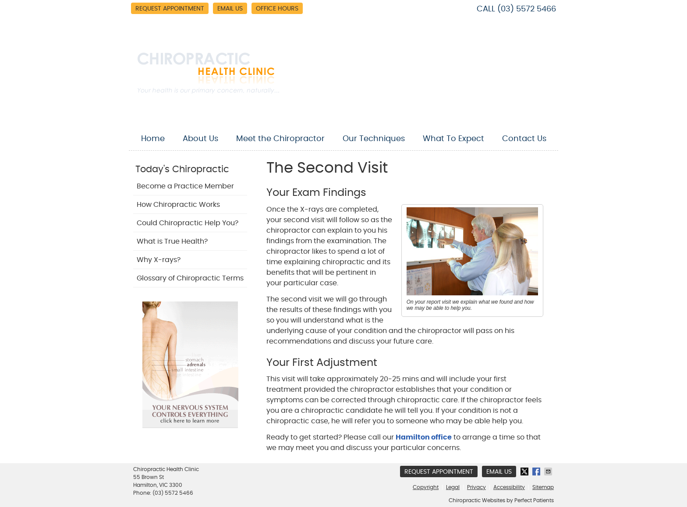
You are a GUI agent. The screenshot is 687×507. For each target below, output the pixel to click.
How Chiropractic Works (178, 204)
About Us (200, 139)
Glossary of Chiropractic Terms (190, 278)
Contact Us (524, 139)
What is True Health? (172, 241)
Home (153, 139)
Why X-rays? (159, 259)
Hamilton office (424, 437)
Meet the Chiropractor (280, 139)
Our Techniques (374, 139)
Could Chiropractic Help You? (187, 223)
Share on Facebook (537, 471)
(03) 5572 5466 (526, 9)
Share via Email (549, 471)
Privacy (476, 487)
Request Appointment (169, 9)
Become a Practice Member (185, 186)
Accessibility (509, 487)
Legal (453, 487)
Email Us (230, 9)
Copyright (426, 487)
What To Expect (453, 139)
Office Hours (277, 9)
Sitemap (543, 487)
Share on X (525, 471)
